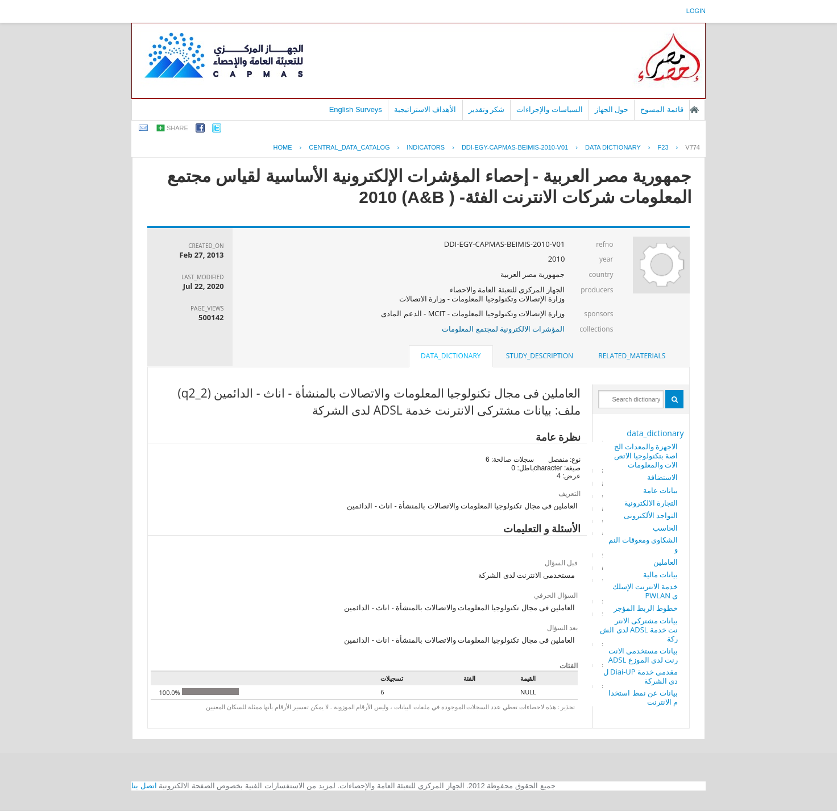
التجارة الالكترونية (651, 502)
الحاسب (665, 527)
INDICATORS (426, 147)
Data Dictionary (613, 147)
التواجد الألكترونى (651, 515)
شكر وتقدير (487, 109)
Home (283, 147)
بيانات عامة (660, 490)
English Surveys (355, 109)
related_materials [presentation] (631, 356)
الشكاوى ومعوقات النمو (643, 544)
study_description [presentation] (539, 356)
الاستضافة (662, 477)
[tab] (631, 356)
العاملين (665, 561)
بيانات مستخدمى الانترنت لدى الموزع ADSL (643, 655)
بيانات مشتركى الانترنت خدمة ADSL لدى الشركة (639, 629)
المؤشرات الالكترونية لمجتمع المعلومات (503, 329)
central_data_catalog (349, 147)
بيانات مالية (660, 574)
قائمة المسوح (661, 109)
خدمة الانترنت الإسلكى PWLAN (645, 591)
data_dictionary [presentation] (450, 356)
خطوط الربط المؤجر (646, 608)
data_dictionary (655, 433)
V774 (692, 147)
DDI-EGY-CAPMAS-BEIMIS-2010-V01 (515, 147)
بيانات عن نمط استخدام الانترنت (643, 697)
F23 (663, 147)
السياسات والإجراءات (549, 109)
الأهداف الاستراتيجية (425, 109)
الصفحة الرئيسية (694, 109)
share (177, 128)
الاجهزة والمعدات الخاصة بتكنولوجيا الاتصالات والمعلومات (646, 455)
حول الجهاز (612, 109)
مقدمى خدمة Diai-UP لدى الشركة (640, 676)
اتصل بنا (144, 785)
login (696, 10)
